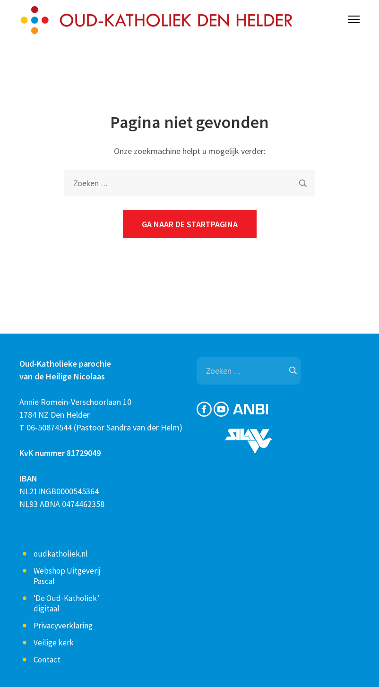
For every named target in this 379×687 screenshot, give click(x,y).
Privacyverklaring (63, 625)
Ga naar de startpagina (190, 224)
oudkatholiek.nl (61, 554)
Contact (47, 659)
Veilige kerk (54, 642)
